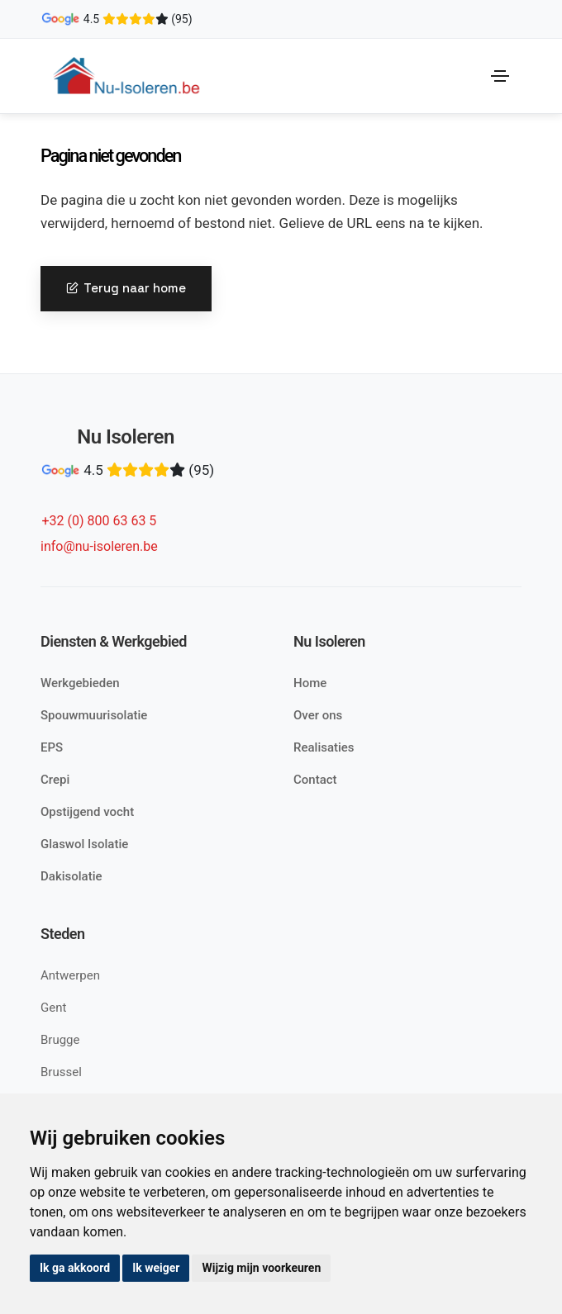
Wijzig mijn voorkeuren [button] (261, 1267)
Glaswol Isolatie (84, 844)
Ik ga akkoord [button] (75, 1267)
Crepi (54, 779)
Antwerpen (70, 975)
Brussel (61, 1072)
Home (309, 683)
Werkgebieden (80, 683)
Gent (53, 1007)
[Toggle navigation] (500, 76)
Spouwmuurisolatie (93, 715)
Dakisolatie (71, 876)
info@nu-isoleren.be (99, 546)
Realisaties (324, 747)
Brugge (60, 1039)
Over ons (317, 715)
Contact (315, 779)
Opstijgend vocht (87, 811)
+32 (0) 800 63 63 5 (98, 521)
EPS (51, 747)
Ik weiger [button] (155, 1267)
